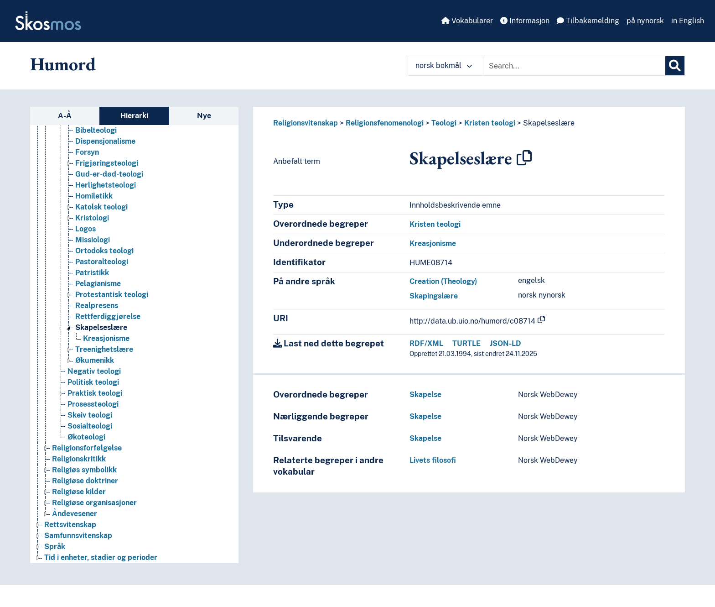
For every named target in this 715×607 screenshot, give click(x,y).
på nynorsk (645, 20)
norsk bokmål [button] (443, 65)
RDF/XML (426, 343)
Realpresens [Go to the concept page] (96, 305)
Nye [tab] (204, 115)
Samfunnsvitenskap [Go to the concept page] (78, 535)
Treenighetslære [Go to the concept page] (104, 349)
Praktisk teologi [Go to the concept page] (94, 393)
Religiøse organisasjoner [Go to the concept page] (94, 502)
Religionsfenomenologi (385, 123)
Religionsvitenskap (305, 123)
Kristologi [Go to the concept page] (92, 218)
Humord (63, 64)
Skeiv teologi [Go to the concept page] (89, 415)
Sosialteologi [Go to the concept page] (89, 426)
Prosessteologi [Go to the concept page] (93, 404)
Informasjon (524, 20)
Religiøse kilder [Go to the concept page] (79, 491)
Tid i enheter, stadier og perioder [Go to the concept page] (100, 557)
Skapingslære (433, 296)
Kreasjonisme (432, 243)
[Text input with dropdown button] (574, 66)
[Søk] (675, 66)
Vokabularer (467, 20)
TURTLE (466, 343)
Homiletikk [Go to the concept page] (94, 196)
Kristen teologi (489, 123)
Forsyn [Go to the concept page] (87, 152)
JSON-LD (505, 343)
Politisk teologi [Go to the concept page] (93, 382)
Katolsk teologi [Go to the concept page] (101, 207)
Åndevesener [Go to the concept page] (74, 513)
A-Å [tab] (65, 115)
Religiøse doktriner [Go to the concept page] (85, 480)
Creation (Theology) (443, 281)
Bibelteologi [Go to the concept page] (96, 130)
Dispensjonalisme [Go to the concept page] (105, 141)
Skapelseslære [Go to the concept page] (101, 327)
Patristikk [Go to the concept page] (92, 272)
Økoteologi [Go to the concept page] (86, 437)
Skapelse (425, 394)
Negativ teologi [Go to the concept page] (94, 371)
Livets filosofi (432, 460)
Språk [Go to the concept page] (54, 546)
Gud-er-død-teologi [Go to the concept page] (109, 174)
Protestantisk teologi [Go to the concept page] (111, 294)
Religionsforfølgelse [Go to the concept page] (87, 448)
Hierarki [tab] (134, 115)
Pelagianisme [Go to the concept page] (98, 283)
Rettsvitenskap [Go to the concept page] (70, 524)
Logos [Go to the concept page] (85, 229)
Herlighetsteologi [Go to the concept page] (105, 185)
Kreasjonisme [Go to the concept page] (106, 338)
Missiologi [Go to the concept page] (92, 239)
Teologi (443, 123)
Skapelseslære (549, 123)
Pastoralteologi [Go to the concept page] (101, 261)
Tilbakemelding (588, 20)
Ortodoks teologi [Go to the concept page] (104, 250)
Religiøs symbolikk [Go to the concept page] (84, 470)
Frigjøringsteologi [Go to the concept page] (106, 163)
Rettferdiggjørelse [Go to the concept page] (107, 316)
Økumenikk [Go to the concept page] (94, 360)
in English (687, 20)
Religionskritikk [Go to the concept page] (79, 459)
